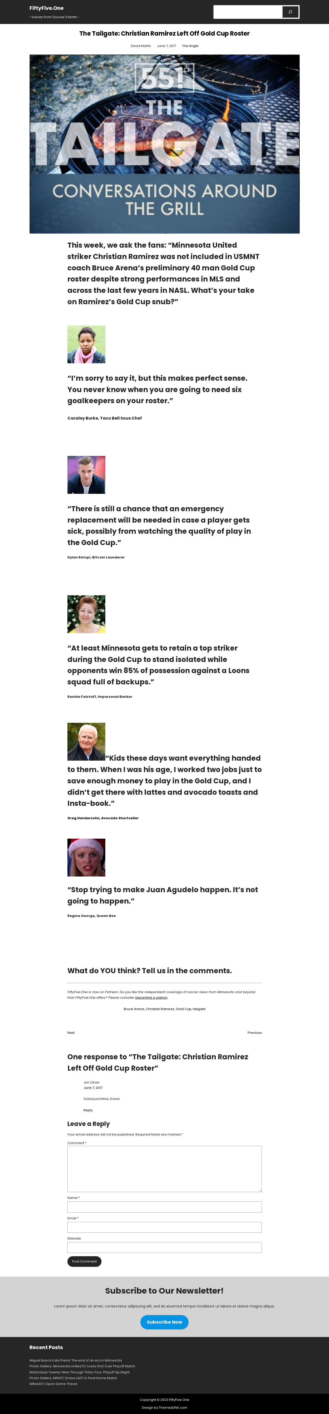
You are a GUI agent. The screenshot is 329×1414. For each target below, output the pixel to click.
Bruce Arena (134, 1009)
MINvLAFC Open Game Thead (53, 1383)
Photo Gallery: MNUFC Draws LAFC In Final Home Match (73, 1378)
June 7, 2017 (93, 1087)
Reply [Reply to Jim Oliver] (88, 1110)
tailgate (199, 1009)
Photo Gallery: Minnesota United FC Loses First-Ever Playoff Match (82, 1366)
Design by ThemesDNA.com (164, 1407)
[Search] (290, 12)
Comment (76, 1143)
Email (73, 1218)
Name (73, 1197)
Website (74, 1238)
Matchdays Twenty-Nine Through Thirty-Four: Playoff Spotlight (80, 1372)
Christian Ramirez (160, 1009)
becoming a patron (151, 997)
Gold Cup (183, 1009)
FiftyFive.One (47, 8)
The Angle (190, 45)
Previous (255, 1032)
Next (70, 1032)
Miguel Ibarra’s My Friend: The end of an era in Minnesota (76, 1360)
